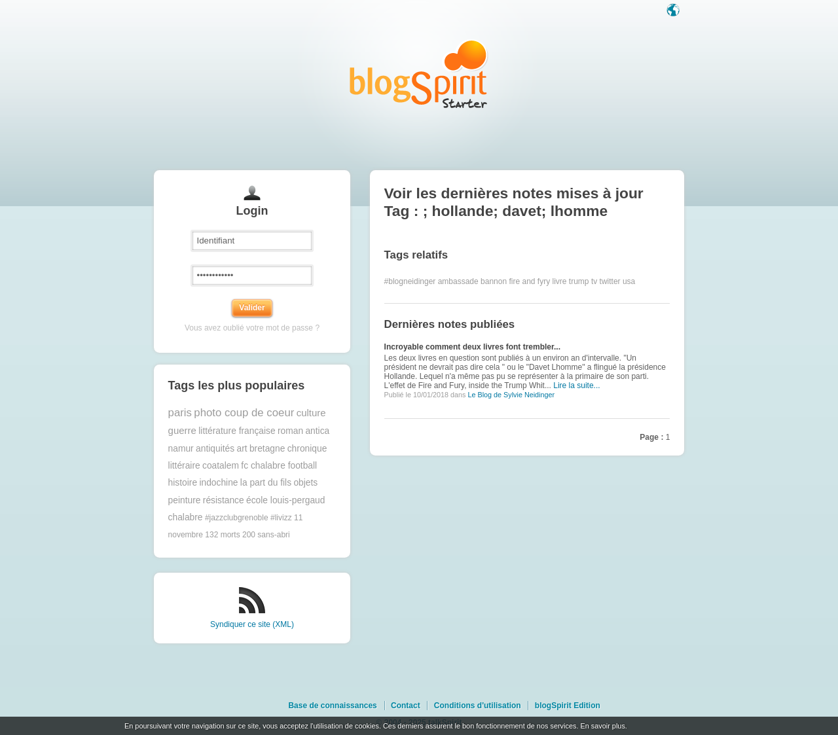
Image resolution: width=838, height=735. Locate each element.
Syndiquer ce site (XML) (252, 624)
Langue (674, 11)
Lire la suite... (576, 385)
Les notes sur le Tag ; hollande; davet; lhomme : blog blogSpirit (419, 73)
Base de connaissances (332, 705)
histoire (182, 483)
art (241, 449)
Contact (405, 705)
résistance (223, 500)
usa (629, 281)
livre (560, 281)
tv (594, 281)
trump (579, 281)
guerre (182, 430)
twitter (610, 281)
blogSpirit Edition (567, 705)
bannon (494, 281)
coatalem (220, 466)
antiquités (215, 449)
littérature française (236, 431)
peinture (184, 500)
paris (180, 412)
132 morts (222, 534)
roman (290, 431)
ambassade (458, 281)
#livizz (281, 517)
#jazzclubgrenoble (236, 517)
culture (311, 412)
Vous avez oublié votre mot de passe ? (252, 327)
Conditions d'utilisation (477, 705)
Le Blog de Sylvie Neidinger (511, 395)
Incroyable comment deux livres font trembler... (472, 346)
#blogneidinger (410, 281)
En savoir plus (602, 726)
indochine (218, 483)
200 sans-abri (266, 534)
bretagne (267, 449)
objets (305, 483)
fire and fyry (529, 281)
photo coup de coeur (244, 412)
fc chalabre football (279, 466)
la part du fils (265, 483)
